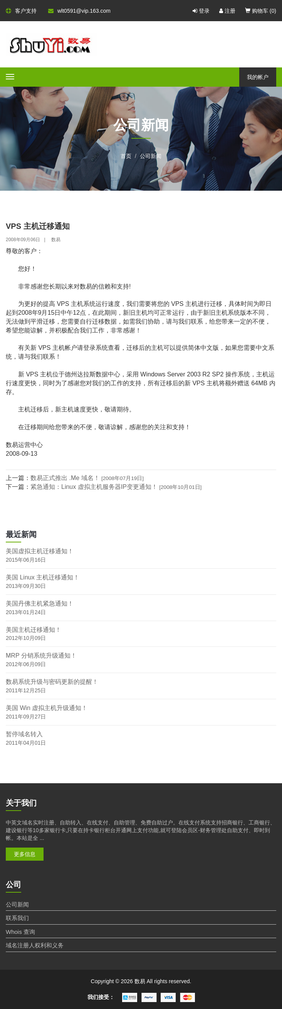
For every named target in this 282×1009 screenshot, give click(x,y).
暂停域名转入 (24, 734)
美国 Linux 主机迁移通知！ (42, 577)
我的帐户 (258, 77)
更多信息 (24, 854)
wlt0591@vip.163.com (79, 11)
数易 (55, 239)
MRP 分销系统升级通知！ (41, 655)
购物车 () (260, 11)
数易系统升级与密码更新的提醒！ (52, 681)
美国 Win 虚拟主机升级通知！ (46, 708)
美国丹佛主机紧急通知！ (40, 603)
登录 (201, 11)
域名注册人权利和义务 (35, 945)
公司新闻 (150, 156)
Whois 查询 (20, 931)
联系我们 (17, 918)
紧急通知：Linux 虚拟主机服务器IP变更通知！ (115, 487)
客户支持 (21, 11)
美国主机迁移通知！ (33, 629)
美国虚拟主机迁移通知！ (40, 551)
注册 (227, 11)
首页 (126, 156)
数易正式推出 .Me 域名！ (87, 478)
